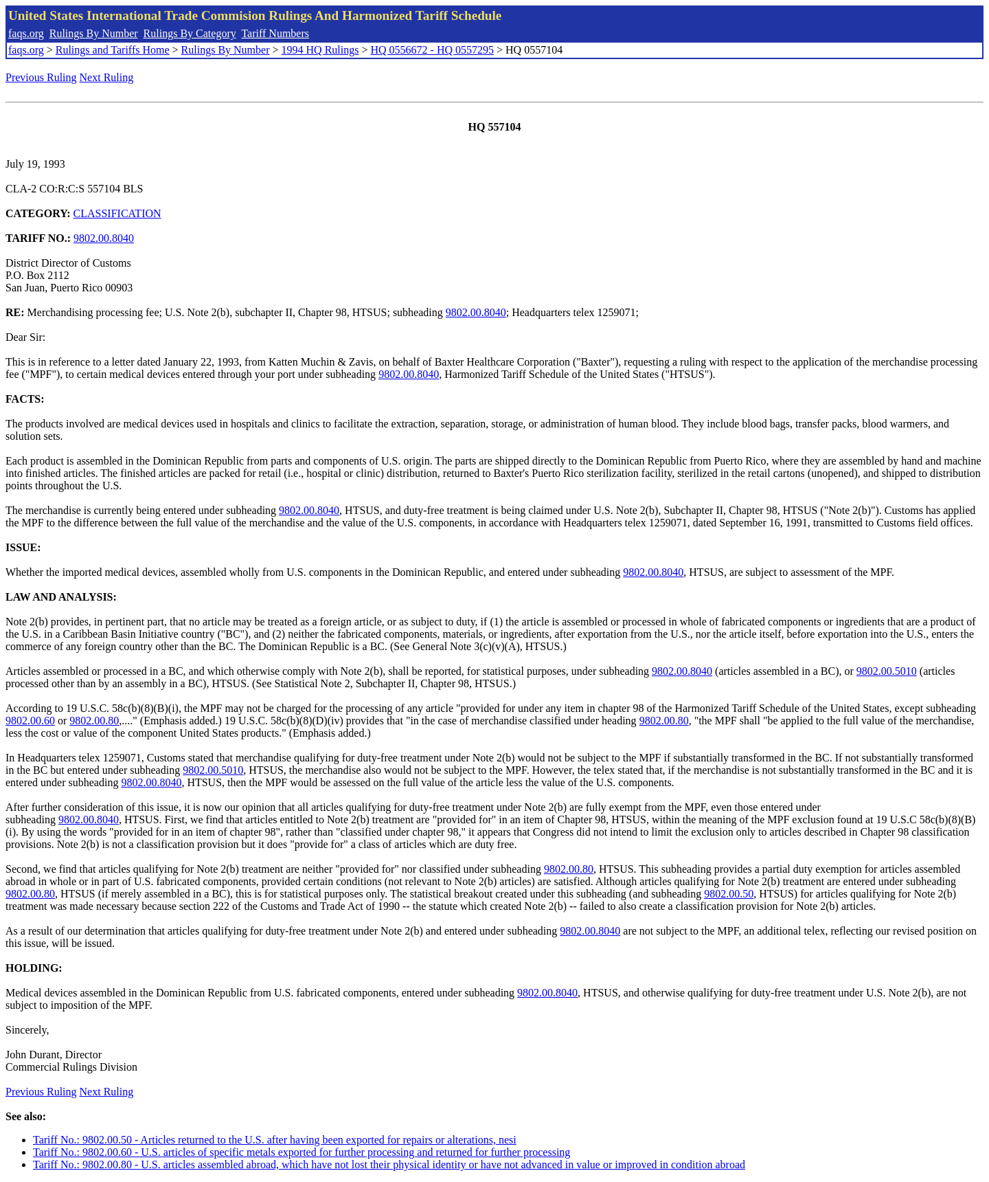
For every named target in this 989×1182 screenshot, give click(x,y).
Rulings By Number (93, 33)
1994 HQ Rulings (320, 50)
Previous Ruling (41, 77)
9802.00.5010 (886, 671)
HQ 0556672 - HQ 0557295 (432, 50)
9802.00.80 (94, 720)
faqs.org (26, 33)
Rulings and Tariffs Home (113, 50)
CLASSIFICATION (117, 213)
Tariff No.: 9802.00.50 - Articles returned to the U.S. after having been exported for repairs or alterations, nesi (274, 1140)
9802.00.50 (728, 894)
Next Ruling (107, 77)
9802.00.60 (30, 720)
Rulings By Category (190, 33)
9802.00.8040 (103, 238)
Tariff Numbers (275, 33)
